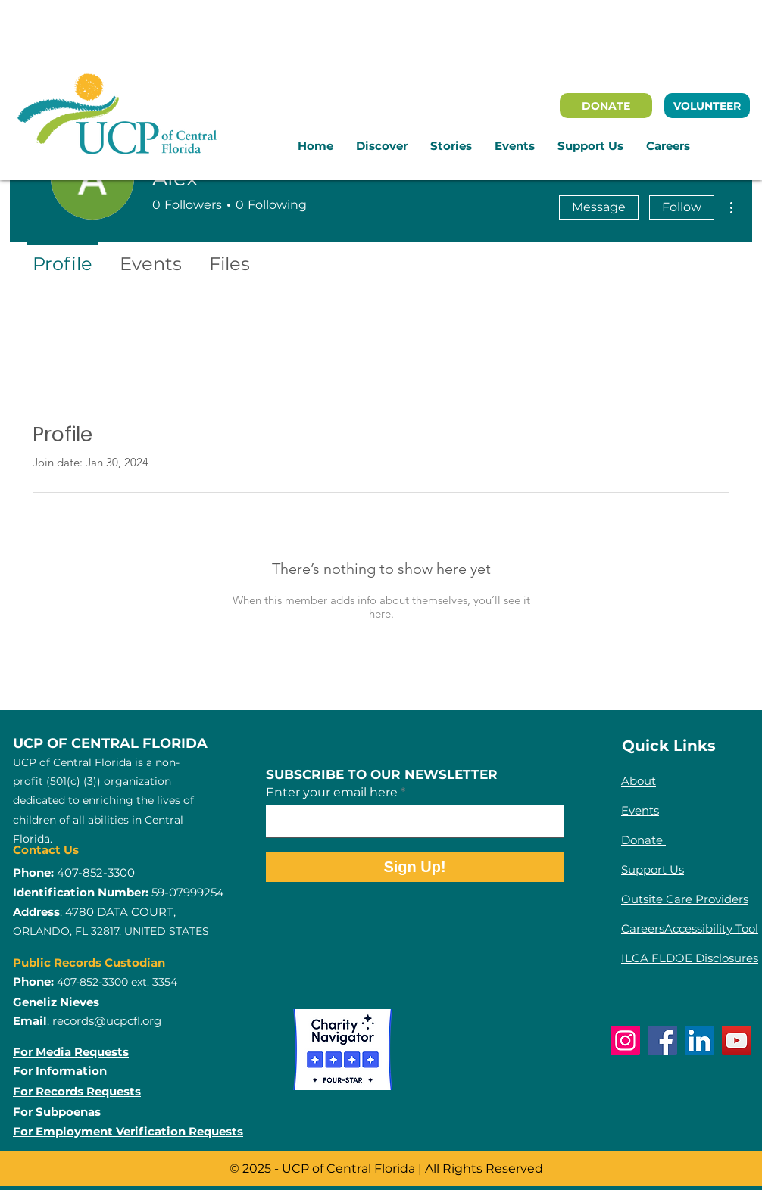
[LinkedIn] (699, 1040)
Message (599, 207)
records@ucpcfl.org (106, 1021)
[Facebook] (662, 1040)
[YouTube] (736, 1040)
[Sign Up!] (415, 867)
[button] (382, 146)
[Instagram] (625, 1040)
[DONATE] (606, 105)
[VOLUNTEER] (707, 105)
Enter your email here (332, 793)
